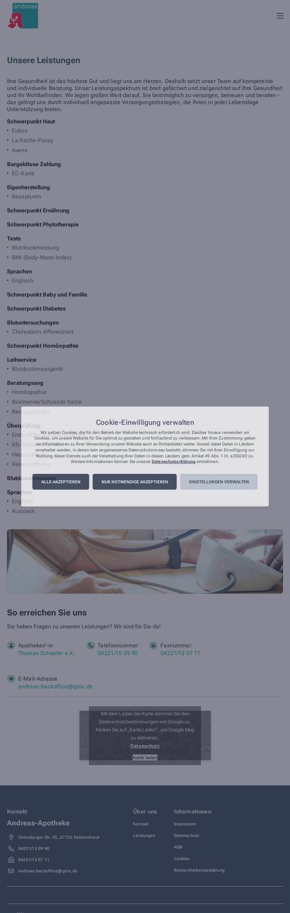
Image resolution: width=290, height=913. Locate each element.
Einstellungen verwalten (219, 481)
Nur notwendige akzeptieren (135, 481)
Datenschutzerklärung (173, 461)
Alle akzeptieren (61, 481)
